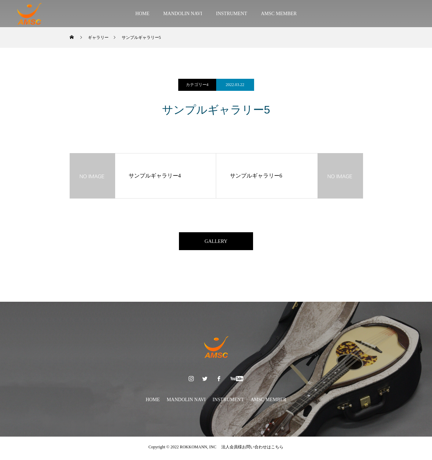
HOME (142, 13)
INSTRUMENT (231, 13)
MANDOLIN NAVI (182, 13)
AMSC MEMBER (279, 13)
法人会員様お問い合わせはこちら (250, 449)
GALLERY (216, 242)
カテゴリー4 (197, 84)
